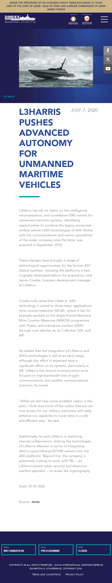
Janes (35, 502)
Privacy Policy (74, 574)
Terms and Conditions (46, 574)
